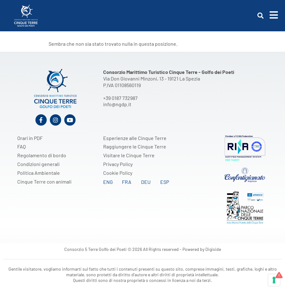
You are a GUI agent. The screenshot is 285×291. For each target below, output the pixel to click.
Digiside (213, 249)
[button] (260, 15)
